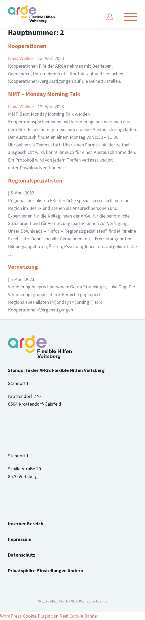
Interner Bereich (25, 524)
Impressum (19, 539)
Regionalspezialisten (35, 180)
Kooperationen (27, 46)
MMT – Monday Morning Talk (44, 94)
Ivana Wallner (21, 58)
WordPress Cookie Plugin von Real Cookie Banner (49, 616)
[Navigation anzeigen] (130, 17)
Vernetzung (23, 266)
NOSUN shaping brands (89, 601)
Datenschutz (21, 555)
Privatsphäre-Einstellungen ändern (45, 570)
